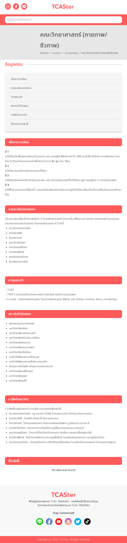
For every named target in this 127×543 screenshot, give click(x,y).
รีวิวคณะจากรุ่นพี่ (19, 124)
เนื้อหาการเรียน (19, 79)
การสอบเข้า (17, 97)
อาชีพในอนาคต (19, 115)
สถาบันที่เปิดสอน (20, 106)
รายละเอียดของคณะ (21, 88)
